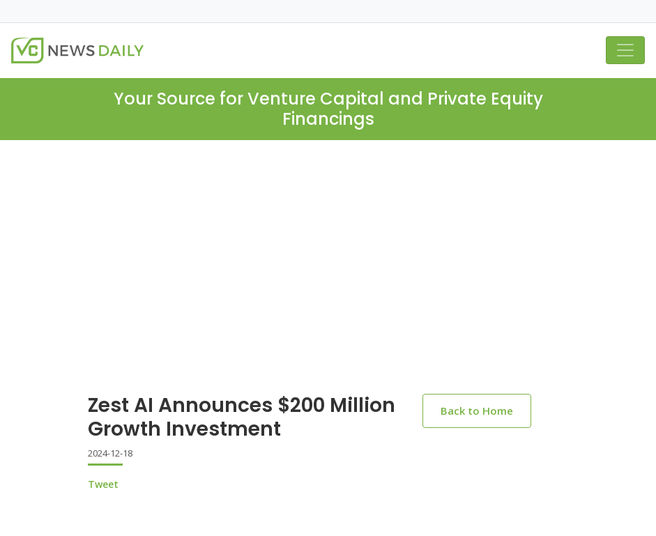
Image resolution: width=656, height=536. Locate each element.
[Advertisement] (328, 244)
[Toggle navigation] (625, 50)
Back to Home (477, 411)
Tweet (103, 484)
